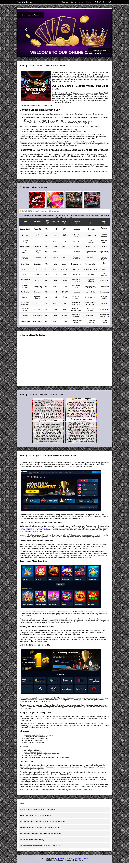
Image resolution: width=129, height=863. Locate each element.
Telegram (85, 858)
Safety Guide (100, 2)
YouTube (69, 858)
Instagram (61, 858)
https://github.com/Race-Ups (49, 173)
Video (81, 2)
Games (73, 2)
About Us (64, 2)
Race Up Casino (24, 2)
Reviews (89, 2)
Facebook (77, 858)
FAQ (109, 2)
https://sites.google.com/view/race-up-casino (36, 528)
